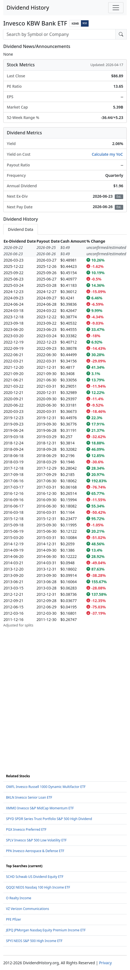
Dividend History (28, 7)
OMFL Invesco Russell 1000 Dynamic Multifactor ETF (46, 786)
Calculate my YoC (107, 154)
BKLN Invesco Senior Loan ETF (29, 797)
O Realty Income (18, 898)
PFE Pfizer (13, 919)
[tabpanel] (65, 433)
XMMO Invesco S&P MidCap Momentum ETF (40, 808)
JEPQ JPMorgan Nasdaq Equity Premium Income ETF (46, 930)
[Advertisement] (65, 693)
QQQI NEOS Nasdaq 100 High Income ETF (38, 887)
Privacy (105, 962)
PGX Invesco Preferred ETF (26, 829)
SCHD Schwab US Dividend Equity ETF (35, 876)
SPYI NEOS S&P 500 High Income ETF (34, 940)
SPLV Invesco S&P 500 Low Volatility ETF (36, 840)
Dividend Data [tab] (20, 229)
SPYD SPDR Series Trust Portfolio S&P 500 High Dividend (49, 818)
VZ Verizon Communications (27, 908)
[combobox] (59, 34)
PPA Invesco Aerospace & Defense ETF (35, 851)
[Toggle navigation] (115, 7)
